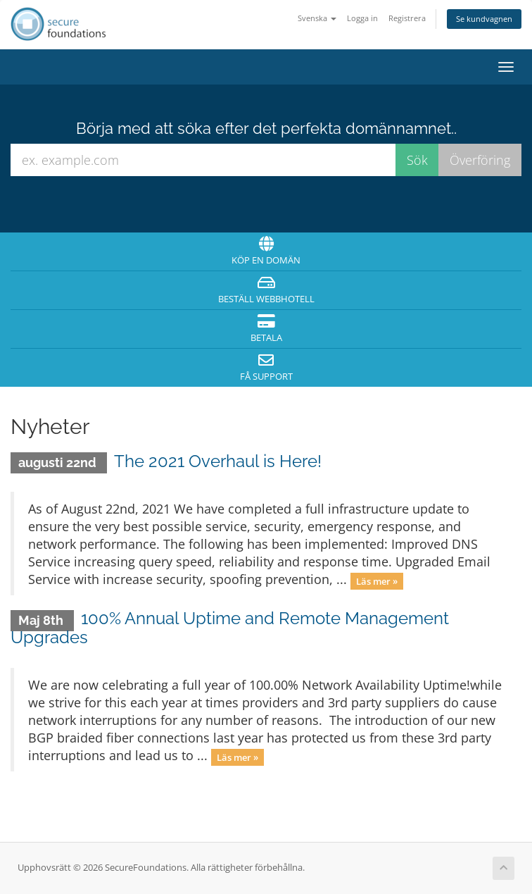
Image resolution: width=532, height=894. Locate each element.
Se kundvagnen (484, 18)
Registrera (407, 18)
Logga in (362, 18)
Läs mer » (377, 580)
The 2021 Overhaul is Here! (218, 461)
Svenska (317, 18)
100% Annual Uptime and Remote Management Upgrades (230, 627)
